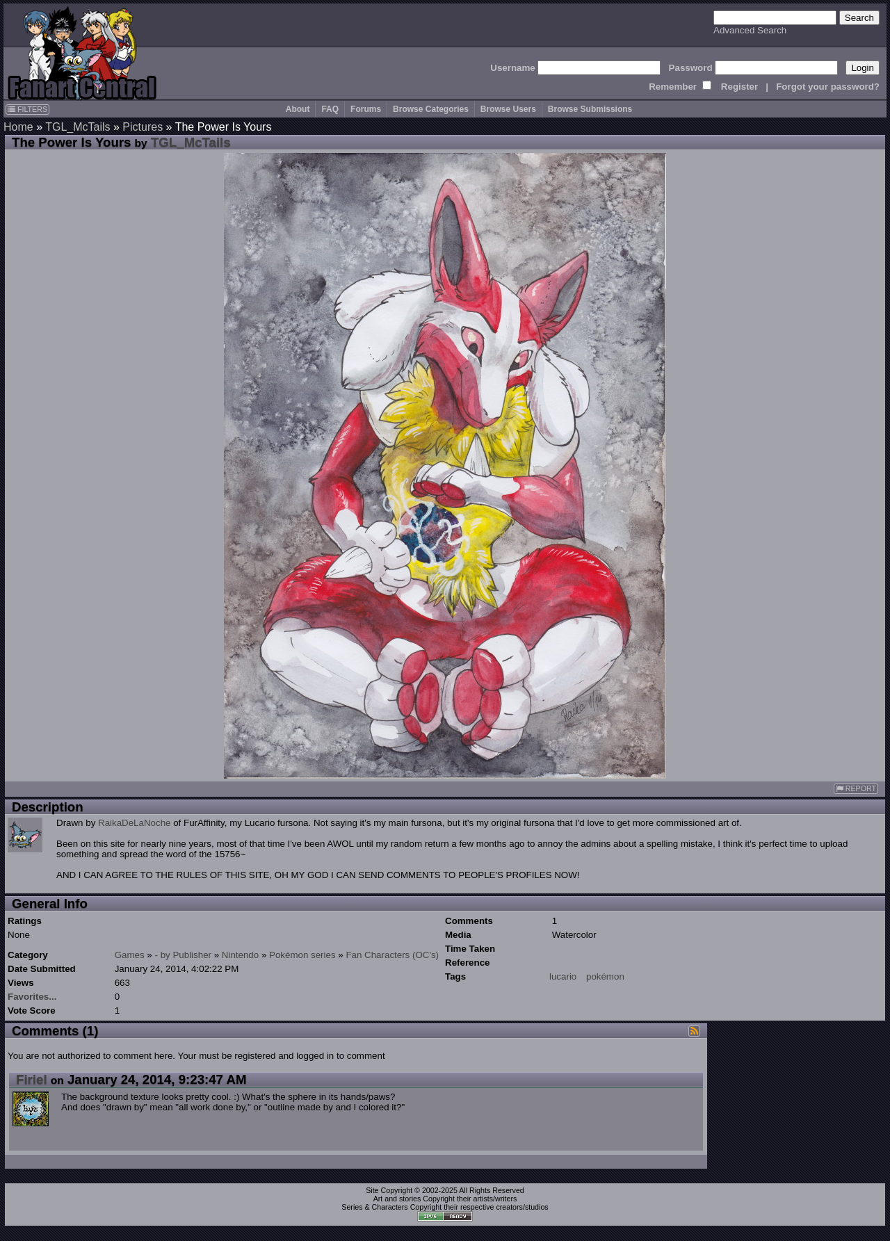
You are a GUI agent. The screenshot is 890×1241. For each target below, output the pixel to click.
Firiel (31, 1079)
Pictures (142, 127)
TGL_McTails (77, 127)
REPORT (856, 788)
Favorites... (32, 996)
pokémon (605, 976)
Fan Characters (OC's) (392, 955)
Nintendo (240, 955)
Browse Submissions (590, 109)
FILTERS (27, 109)
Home (18, 127)
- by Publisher (183, 955)
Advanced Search (749, 30)
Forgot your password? (828, 86)
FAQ (330, 109)
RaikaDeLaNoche (134, 823)
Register (739, 86)
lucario (562, 976)
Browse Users (508, 109)
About (298, 109)
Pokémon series (302, 955)
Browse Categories (431, 109)
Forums (365, 109)
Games (130, 955)
